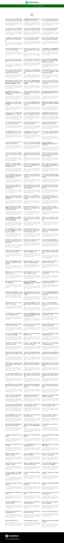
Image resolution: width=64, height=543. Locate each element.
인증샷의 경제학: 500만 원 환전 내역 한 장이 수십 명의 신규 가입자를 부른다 (13, 263)
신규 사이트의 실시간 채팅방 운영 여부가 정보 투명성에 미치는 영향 (13, 19)
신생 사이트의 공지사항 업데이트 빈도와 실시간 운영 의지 (13, 143)
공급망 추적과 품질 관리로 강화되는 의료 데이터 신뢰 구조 (13, 324)
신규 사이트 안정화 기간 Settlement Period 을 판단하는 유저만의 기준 (50, 144)
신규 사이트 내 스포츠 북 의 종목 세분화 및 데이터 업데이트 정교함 (32, 29)
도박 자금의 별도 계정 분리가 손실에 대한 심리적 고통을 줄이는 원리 (13, 292)
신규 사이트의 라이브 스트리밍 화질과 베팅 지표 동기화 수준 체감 (13, 29)
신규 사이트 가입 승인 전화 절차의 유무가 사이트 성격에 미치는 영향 (32, 143)
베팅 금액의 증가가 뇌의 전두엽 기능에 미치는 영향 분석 (13, 303)
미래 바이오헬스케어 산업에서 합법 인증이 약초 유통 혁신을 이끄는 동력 (50, 386)
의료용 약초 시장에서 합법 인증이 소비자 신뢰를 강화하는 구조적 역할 (32, 354)
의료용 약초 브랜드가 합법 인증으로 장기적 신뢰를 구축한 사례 (13, 395)
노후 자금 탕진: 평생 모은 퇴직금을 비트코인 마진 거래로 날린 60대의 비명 (50, 187)
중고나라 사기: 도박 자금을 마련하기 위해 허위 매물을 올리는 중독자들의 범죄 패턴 (32, 165)
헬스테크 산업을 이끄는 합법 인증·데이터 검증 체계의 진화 (32, 463)
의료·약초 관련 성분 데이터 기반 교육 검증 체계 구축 (13, 512)
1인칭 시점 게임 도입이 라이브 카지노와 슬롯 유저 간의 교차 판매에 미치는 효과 (50, 82)
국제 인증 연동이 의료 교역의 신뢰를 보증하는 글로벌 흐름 (50, 324)
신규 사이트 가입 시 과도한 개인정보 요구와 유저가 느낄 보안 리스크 (32, 60)
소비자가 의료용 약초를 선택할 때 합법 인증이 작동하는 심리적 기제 (13, 405)
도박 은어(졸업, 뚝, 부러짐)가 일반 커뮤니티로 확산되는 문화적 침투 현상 (50, 252)
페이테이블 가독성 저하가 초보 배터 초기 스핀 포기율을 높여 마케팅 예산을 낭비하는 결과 (50, 71)
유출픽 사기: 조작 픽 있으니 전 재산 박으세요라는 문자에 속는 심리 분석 (50, 219)
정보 (27, 5)
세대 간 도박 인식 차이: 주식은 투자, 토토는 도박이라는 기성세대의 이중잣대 (32, 219)
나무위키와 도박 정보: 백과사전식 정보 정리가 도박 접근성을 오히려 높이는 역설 (50, 230)
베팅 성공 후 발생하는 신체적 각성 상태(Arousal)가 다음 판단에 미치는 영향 (32, 293)
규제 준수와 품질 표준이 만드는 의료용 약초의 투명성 (32, 454)
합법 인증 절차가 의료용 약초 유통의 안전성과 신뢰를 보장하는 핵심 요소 (13, 354)
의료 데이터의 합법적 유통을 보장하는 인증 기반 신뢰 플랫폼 (50, 463)
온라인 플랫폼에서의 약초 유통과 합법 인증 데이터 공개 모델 (13, 415)
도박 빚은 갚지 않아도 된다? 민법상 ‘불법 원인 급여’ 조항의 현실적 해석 (32, 154)
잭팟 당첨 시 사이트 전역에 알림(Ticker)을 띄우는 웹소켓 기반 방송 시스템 (13, 103)
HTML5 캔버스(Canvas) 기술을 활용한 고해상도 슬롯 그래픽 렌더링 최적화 (50, 103)
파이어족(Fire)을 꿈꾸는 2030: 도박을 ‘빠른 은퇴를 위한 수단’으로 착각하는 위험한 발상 (13, 219)
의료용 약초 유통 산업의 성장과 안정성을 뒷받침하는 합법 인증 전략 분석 (50, 375)
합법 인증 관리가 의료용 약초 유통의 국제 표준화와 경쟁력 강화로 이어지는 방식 (13, 364)
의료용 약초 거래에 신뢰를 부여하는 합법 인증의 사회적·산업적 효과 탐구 (32, 386)
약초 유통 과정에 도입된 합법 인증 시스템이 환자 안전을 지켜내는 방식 (50, 354)
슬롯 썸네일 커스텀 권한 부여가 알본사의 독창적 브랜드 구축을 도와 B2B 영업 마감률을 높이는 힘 (13, 82)
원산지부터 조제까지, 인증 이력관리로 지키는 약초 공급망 (50, 454)
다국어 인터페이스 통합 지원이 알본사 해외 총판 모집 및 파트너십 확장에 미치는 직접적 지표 (13, 71)
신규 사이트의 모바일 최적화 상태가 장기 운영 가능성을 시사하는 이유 (50, 133)
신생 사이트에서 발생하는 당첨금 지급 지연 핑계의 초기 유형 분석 (50, 38)
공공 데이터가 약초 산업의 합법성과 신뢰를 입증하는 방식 (50, 343)
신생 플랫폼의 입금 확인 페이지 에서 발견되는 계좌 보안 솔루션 (32, 19)
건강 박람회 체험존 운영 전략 (31, 520)
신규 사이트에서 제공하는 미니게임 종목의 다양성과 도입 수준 (50, 123)
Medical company (41, 5)
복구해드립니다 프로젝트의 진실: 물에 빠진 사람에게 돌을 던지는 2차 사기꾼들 (13, 241)
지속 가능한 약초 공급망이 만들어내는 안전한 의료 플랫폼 (13, 334)
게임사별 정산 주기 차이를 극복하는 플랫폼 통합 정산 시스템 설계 (13, 113)
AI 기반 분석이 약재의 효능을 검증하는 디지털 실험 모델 (32, 324)
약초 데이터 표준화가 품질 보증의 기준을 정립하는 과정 (50, 334)
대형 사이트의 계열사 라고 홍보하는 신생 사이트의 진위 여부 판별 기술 (13, 154)
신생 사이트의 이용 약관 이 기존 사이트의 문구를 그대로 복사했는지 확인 (32, 50)
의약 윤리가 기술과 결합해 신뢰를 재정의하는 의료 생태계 (32, 343)
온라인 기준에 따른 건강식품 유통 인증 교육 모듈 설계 (50, 502)
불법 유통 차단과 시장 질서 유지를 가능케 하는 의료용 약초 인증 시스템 (13, 386)
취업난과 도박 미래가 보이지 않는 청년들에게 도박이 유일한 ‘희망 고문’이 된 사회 (13, 197)
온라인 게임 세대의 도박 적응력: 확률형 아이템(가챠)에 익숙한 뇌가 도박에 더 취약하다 (13, 208)
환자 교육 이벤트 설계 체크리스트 (50, 511)
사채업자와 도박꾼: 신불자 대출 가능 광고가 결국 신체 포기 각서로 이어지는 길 (32, 176)
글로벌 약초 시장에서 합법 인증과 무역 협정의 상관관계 (50, 395)
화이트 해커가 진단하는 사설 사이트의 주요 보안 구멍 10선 (32, 240)
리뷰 (30, 5)
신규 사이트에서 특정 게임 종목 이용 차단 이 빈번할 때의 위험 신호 (32, 113)
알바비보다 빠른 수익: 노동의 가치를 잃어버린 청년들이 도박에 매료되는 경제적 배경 (50, 208)
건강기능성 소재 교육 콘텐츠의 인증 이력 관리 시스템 (32, 512)
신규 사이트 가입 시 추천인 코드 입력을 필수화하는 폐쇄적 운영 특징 (13, 61)
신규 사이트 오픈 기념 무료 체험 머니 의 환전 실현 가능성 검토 (50, 29)
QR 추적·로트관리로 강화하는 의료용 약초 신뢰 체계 (13, 454)
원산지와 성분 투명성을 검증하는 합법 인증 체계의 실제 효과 (13, 425)
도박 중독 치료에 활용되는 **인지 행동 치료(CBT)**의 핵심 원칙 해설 (32, 304)
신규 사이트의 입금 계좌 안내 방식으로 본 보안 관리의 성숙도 (13, 123)
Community (35, 5)
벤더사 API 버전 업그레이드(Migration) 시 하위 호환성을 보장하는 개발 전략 (13, 93)
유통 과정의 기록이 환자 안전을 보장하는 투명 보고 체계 (13, 343)
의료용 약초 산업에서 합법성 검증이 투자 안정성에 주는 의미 (50, 405)
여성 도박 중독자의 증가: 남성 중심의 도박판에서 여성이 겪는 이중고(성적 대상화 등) (32, 187)
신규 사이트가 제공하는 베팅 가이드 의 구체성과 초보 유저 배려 (32, 38)
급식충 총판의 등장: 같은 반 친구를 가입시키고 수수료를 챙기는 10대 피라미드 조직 (32, 208)
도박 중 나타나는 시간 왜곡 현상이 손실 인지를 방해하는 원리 (13, 314)
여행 (24, 5)
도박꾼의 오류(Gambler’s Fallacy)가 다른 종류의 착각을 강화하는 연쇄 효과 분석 (50, 293)
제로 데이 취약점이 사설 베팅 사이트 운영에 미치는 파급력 (50, 262)
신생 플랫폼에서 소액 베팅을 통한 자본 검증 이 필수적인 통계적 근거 (50, 49)
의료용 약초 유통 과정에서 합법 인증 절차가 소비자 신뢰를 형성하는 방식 (32, 426)
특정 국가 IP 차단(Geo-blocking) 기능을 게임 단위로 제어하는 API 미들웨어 (32, 82)
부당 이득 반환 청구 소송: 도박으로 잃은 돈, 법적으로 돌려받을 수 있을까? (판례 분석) (13, 176)
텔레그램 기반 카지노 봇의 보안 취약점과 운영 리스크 (13, 272)
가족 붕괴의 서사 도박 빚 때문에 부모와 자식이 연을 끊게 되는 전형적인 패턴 (32, 197)
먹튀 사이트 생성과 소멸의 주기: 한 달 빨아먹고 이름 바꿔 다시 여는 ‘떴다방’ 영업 (13, 187)
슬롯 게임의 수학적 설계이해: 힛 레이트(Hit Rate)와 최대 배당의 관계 (50, 93)
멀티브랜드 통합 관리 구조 (11, 520)
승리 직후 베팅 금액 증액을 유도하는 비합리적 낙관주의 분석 (50, 282)
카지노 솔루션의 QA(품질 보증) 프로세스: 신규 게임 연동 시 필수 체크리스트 (32, 103)
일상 (21, 5)
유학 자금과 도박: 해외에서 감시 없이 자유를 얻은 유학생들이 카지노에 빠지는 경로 (50, 197)
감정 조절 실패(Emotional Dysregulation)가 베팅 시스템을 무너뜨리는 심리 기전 (32, 283)
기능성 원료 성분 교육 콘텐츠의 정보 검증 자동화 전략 (32, 502)
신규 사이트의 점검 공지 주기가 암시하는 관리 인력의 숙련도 (13, 49)
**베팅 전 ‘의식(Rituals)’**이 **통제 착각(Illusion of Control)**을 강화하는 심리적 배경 (32, 315)
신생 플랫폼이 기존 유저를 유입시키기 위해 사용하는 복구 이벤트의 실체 (32, 71)
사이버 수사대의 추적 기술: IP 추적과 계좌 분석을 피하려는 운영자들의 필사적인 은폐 (50, 154)
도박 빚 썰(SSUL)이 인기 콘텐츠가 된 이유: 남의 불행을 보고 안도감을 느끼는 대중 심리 (13, 230)
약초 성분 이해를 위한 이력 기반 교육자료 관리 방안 (13, 502)
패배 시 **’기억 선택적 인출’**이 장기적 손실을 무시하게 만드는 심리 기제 (50, 304)
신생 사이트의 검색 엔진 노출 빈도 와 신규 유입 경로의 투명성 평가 (50, 19)
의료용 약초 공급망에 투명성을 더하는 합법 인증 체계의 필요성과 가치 (32, 364)
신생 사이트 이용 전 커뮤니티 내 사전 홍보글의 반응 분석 (31, 123)
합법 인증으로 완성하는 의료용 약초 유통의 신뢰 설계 (13, 463)
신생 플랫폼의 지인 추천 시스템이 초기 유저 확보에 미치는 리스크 (13, 132)
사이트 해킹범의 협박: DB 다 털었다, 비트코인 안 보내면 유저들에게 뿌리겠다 (50, 176)
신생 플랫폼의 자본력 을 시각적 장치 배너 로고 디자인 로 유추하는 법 (13, 39)
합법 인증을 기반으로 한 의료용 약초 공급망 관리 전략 (32, 415)
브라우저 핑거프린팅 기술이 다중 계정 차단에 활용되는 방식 (32, 251)
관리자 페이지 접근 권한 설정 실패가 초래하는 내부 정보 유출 (13, 251)
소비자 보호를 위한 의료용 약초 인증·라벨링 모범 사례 (32, 445)
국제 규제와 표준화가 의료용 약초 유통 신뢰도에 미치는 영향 (50, 415)
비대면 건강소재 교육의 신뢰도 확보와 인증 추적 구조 (50, 493)
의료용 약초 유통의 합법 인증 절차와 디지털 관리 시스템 (50, 314)
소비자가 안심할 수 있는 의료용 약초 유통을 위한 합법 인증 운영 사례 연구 (13, 474)
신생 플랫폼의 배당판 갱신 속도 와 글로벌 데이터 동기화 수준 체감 (50, 113)
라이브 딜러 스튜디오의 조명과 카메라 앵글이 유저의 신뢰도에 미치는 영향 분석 (32, 93)
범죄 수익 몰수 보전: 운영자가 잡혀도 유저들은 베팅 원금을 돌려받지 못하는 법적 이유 (50, 165)
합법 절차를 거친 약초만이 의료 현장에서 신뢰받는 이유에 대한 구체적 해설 (50, 364)
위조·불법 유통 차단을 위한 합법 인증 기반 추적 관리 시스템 (31, 395)
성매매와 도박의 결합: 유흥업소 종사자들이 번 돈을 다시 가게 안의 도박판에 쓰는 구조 (13, 165)
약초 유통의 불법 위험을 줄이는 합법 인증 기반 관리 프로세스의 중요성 (13, 375)
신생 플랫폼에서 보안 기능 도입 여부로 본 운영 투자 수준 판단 (32, 132)
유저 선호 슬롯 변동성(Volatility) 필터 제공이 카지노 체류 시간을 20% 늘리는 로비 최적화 (50, 61)
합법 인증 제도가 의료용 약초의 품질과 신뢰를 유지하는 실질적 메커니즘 (32, 375)
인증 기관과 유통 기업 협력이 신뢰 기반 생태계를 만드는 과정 (32, 405)
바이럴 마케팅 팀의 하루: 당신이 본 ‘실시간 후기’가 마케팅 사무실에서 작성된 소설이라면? (32, 230)
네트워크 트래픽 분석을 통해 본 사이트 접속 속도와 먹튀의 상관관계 (50, 240)
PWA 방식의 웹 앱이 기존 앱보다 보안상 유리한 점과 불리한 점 (32, 262)
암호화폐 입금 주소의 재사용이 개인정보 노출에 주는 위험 (32, 272)
